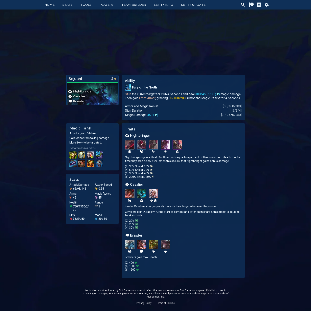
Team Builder (133, 5)
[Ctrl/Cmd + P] (243, 4)
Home (49, 5)
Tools (86, 5)
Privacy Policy (144, 303)
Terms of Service (165, 303)
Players (107, 5)
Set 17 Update (193, 5)
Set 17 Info (163, 5)
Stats (67, 5)
